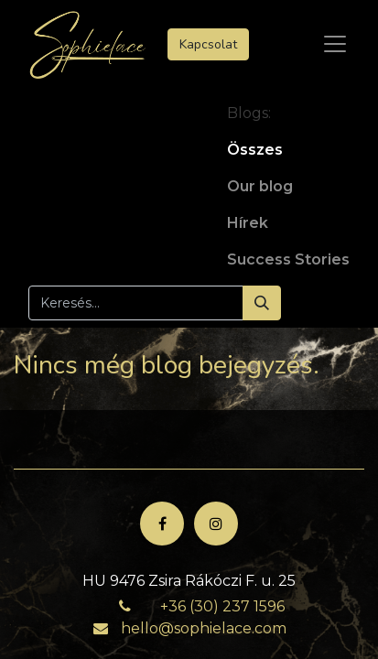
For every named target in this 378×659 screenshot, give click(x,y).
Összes (255, 149)
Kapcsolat (208, 44)
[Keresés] (262, 303)
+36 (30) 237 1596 (222, 606)
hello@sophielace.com (203, 628)
